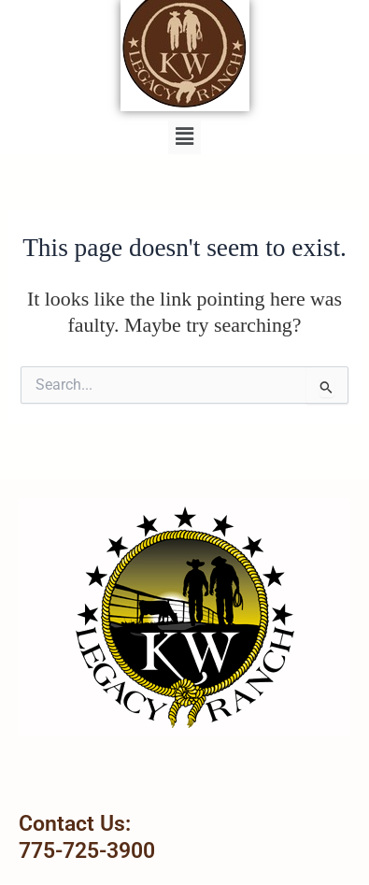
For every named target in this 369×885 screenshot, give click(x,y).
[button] (184, 136)
